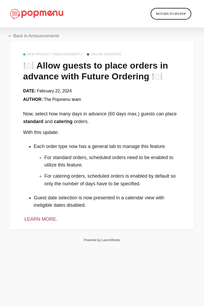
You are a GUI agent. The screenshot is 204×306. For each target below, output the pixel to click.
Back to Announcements (33, 36)
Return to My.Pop (171, 14)
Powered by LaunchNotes (102, 240)
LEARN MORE (39, 219)
